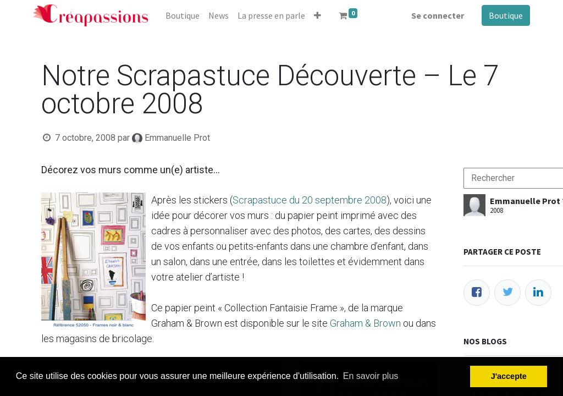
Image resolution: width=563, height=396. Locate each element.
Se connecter (437, 15)
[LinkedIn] (538, 292)
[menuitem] (182, 15)
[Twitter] (507, 292)
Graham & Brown (365, 323)
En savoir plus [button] (371, 376)
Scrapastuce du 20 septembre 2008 (310, 200)
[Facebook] (476, 292)
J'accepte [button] (509, 376)
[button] (317, 15)
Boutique (506, 15)
